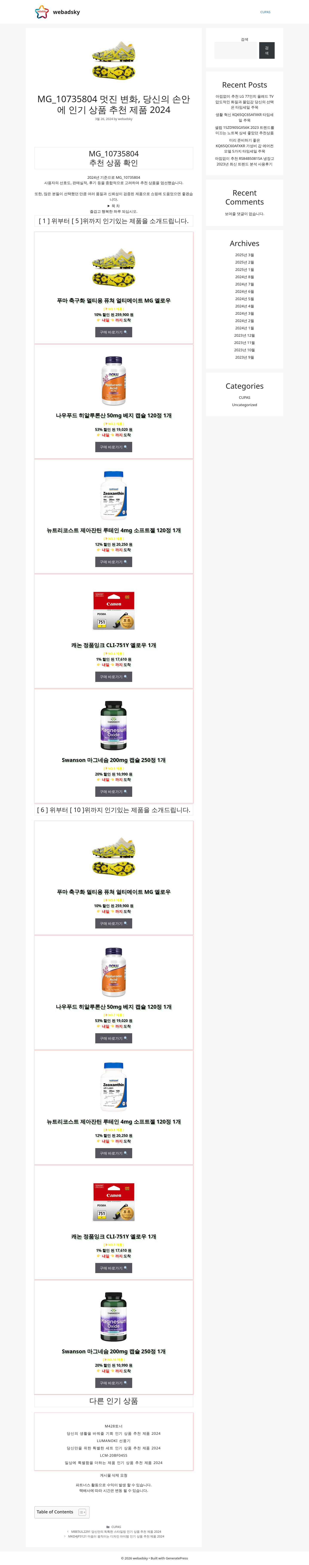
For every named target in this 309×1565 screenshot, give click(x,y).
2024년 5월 (244, 298)
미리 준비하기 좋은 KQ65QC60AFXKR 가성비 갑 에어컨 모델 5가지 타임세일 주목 (244, 146)
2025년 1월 (244, 269)
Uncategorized (244, 404)
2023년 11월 (244, 342)
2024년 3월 (244, 313)
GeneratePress (177, 1558)
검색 (244, 39)
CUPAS (265, 12)
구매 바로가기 (113, 332)
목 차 (116, 205)
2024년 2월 (244, 320)
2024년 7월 (244, 284)
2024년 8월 (244, 276)
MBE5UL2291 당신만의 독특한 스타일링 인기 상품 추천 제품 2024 (116, 1532)
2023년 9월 (244, 357)
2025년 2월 (244, 262)
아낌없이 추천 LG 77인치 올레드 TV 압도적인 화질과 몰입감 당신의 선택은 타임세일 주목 (244, 102)
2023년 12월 (244, 335)
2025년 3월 (244, 254)
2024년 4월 (244, 306)
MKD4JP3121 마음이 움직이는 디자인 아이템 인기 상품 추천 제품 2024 (116, 1536)
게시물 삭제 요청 (113, 1475)
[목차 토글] (80, 1512)
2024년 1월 (244, 327)
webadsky (66, 11)
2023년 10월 (244, 349)
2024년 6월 (244, 291)
